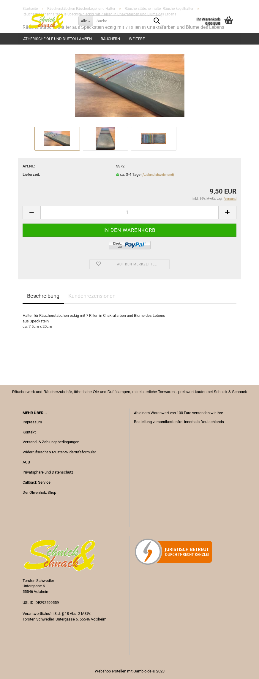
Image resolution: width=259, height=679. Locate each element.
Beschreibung (43, 296)
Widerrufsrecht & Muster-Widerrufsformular (59, 452)
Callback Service (36, 482)
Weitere (137, 39)
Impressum (32, 422)
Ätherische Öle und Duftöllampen (57, 39)
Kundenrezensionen (92, 296)
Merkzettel (225, 4)
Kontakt (29, 432)
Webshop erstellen (110, 671)
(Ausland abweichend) (157, 175)
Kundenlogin (193, 4)
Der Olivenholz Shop (39, 492)
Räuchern (110, 39)
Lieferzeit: (31, 174)
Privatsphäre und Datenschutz (48, 472)
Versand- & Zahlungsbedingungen (51, 442)
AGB (26, 462)
